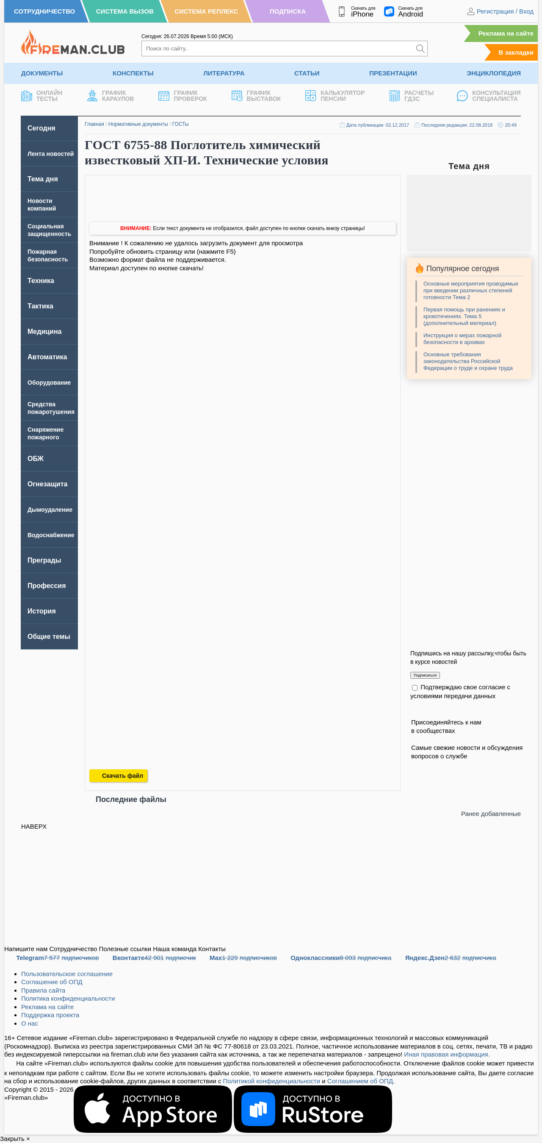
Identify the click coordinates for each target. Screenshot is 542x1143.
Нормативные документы (138, 124)
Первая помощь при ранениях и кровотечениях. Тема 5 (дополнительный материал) (464, 316)
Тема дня (43, 179)
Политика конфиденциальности (68, 998)
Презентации (393, 73)
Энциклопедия (494, 73)
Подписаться (425, 675)
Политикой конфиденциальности (272, 1081)
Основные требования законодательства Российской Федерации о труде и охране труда (468, 361)
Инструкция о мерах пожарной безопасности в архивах (462, 338)
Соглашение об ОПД (52, 981)
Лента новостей (51, 153)
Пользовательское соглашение (67, 973)
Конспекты (133, 73)
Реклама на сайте (506, 33)
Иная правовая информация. (447, 1054)
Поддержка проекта (50, 1014)
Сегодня (41, 128)
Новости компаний (42, 204)
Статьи (307, 73)
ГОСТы (180, 124)
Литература (223, 73)
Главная (94, 124)
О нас (29, 1023)
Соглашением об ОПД (360, 1081)
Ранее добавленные (491, 813)
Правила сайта (43, 990)
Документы (42, 73)
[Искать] (420, 48)
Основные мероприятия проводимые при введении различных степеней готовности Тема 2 (470, 290)
